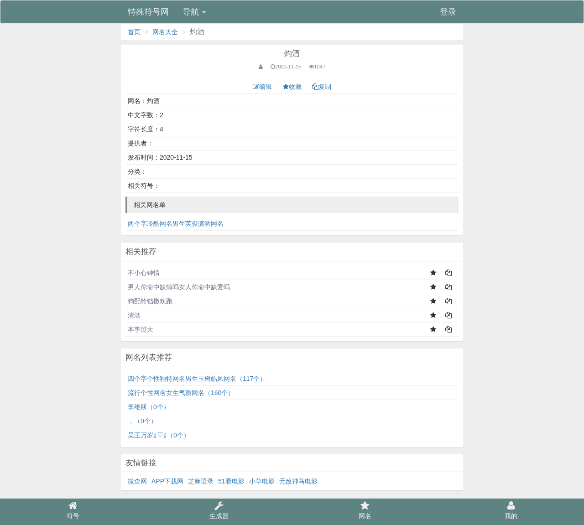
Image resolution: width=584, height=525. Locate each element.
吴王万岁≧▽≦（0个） (159, 435)
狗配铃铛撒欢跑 (150, 301)
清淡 (134, 315)
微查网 (137, 481)
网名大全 (165, 32)
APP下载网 (167, 481)
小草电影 (262, 481)
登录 (448, 11)
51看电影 (231, 481)
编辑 (263, 86)
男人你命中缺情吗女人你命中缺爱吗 (179, 287)
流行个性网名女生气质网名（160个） (181, 392)
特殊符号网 (148, 11)
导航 (194, 11)
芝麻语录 (201, 481)
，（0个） (142, 421)
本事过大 (140, 329)
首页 (134, 32)
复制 (321, 86)
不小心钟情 (144, 272)
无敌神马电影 (298, 481)
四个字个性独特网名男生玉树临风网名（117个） (197, 378)
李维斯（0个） (149, 407)
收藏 (293, 86)
